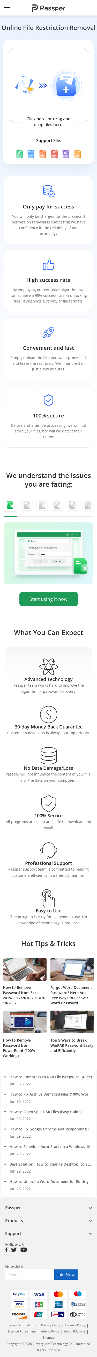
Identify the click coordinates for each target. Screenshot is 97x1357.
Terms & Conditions (23, 1325)
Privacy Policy (51, 1325)
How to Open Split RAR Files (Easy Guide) (45, 1111)
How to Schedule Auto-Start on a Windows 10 (50, 1146)
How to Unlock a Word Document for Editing (49, 1181)
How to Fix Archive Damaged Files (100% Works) (51, 1094)
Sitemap (49, 1337)
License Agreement (22, 1331)
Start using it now (48, 599)
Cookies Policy (75, 1325)
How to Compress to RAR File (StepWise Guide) (51, 1076)
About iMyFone (74, 1331)
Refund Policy (49, 1331)
